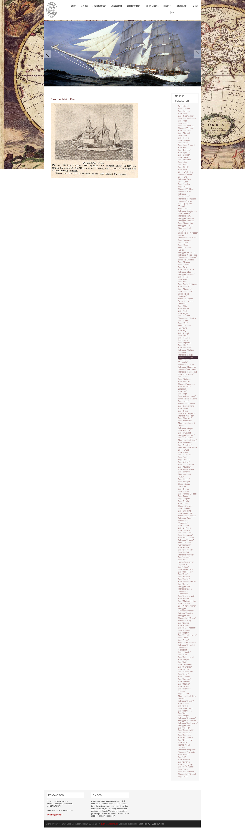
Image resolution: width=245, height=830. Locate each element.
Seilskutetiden (133, 5)
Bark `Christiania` (185, 291)
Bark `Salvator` (184, 508)
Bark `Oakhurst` (184, 433)
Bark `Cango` (183, 525)
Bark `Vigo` (183, 121)
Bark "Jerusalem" (185, 664)
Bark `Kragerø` (184, 111)
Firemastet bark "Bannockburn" (184, 544)
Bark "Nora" (183, 574)
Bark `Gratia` (183, 321)
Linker (195, 7)
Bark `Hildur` (183, 452)
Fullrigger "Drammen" (187, 718)
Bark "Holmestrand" (186, 596)
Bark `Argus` (183, 401)
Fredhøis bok (183, 106)
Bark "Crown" (183, 703)
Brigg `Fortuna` (184, 460)
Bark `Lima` (183, 345)
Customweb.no (158, 824)
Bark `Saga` (183, 165)
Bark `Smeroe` (184, 472)
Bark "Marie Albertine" (187, 601)
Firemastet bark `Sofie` (187, 238)
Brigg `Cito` (183, 177)
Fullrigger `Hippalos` (186, 435)
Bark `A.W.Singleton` (186, 413)
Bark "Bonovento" (185, 550)
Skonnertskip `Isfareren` (183, 295)
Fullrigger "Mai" (184, 586)
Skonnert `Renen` (185, 174)
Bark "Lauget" (184, 716)
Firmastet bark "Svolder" (184, 746)
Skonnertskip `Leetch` (187, 318)
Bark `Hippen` (184, 479)
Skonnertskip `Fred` (186, 357)
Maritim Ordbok (151, 5)
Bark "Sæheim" (184, 577)
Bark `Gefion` (183, 138)
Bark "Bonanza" (184, 735)
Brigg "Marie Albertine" (187, 642)
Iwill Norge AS (144, 824)
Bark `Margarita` (185, 289)
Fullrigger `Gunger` (186, 355)
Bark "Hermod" (184, 630)
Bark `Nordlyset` (185, 445)
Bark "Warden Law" (186, 772)
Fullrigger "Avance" (186, 540)
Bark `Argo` (183, 330)
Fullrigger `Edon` (185, 518)
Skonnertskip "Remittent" (183, 648)
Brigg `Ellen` (183, 182)
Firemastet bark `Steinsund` (184, 327)
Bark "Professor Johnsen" (184, 690)
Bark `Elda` (183, 306)
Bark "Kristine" (184, 599)
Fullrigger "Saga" (185, 589)
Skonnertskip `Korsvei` (187, 516)
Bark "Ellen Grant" (185, 708)
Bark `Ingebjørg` (185, 343)
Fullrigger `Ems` (184, 179)
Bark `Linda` (183, 408)
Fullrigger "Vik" (184, 616)
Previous (48, 54)
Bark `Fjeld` (183, 335)
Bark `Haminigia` (185, 455)
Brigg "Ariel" (183, 777)
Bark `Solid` (183, 170)
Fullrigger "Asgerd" (186, 555)
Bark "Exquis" (184, 623)
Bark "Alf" (182, 757)
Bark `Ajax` (182, 162)
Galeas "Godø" (184, 652)
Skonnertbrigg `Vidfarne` (184, 485)
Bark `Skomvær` (185, 418)
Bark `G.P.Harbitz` (185, 438)
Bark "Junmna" (184, 677)
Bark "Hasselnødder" (186, 628)
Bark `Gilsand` (184, 265)
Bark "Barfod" (183, 552)
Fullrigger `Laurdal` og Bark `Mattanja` (187, 212)
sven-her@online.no (55, 815)
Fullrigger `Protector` (186, 252)
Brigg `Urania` (184, 450)
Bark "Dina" (183, 742)
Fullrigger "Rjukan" (186, 701)
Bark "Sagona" (184, 603)
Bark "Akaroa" (184, 755)
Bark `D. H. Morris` (186, 374)
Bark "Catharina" (185, 667)
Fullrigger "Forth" (185, 725)
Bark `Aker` (183, 279)
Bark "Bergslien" (185, 733)
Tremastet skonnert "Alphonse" (186, 563)
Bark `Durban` (184, 286)
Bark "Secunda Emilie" (187, 581)
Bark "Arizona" (184, 557)
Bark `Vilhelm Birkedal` (187, 494)
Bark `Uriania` (184, 462)
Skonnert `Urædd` (185, 506)
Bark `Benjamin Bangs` (187, 284)
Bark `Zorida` (183, 496)
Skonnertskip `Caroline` (188, 399)
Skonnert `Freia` (185, 191)
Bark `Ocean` (183, 489)
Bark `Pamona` (184, 430)
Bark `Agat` (183, 311)
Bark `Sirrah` (183, 113)
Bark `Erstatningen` (186, 538)
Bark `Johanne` (184, 109)
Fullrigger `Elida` (185, 272)
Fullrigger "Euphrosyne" (188, 723)
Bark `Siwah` (183, 167)
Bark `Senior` (183, 457)
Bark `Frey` (183, 267)
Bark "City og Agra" (186, 764)
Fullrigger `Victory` (185, 428)
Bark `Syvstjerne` (185, 421)
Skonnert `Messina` (186, 260)
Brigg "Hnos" (183, 640)
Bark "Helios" (183, 674)
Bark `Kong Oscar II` (186, 145)
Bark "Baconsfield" (186, 730)
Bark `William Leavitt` (187, 396)
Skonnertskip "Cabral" (187, 774)
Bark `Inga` (182, 394)
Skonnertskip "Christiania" (183, 592)
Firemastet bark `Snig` (187, 440)
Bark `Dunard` (184, 333)
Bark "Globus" (184, 669)
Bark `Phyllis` (183, 313)
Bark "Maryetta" (184, 659)
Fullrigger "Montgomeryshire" (186, 609)
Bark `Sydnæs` (184, 152)
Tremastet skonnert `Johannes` (186, 302)
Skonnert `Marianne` (186, 384)
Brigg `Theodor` (184, 208)
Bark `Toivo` (183, 503)
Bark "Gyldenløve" (185, 672)
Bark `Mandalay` (185, 467)
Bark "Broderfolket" (186, 738)
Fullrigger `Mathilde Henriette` (186, 351)
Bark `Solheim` (184, 382)
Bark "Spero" (183, 584)
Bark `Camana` (184, 150)
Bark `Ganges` (184, 140)
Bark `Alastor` (184, 309)
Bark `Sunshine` (185, 511)
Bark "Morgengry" (185, 572)
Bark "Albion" (183, 567)
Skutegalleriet (182, 7)
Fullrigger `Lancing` (186, 218)
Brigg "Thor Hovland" (187, 606)
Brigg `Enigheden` (185, 172)
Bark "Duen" (183, 706)
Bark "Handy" (183, 625)
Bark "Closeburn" (185, 740)
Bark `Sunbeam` (185, 347)
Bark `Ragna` (183, 491)
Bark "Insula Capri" (186, 569)
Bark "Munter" (184, 684)
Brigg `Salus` (183, 245)
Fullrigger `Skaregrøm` (187, 367)
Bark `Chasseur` (185, 130)
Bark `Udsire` (183, 377)
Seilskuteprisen (99, 5)
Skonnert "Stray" (185, 621)
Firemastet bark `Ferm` (187, 447)
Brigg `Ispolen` (184, 184)
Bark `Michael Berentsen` (184, 134)
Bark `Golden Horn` (186, 269)
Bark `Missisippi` (185, 160)
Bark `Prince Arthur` (186, 469)
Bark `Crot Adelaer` (186, 116)
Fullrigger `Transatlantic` (184, 195)
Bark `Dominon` (184, 528)
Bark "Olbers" (183, 686)
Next (196, 54)
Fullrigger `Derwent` (186, 274)
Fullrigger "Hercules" (186, 645)
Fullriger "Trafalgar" (186, 613)
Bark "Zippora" (184, 638)
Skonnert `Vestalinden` (187, 369)
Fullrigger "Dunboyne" (187, 720)
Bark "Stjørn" (183, 769)
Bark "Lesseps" (184, 679)
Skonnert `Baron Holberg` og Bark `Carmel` (185, 203)
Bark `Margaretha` (185, 223)
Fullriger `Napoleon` (186, 416)
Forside (73, 5)
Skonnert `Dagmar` (186, 299)
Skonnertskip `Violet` (186, 404)
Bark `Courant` (184, 316)
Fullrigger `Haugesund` (187, 372)
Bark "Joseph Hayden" (187, 635)
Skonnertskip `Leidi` (186, 364)
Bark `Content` (184, 530)
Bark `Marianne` (185, 379)
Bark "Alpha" (183, 560)
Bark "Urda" (183, 655)
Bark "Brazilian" (184, 759)
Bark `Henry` (183, 277)
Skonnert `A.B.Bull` (186, 189)
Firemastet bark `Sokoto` (184, 249)
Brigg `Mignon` (184, 499)
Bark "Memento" (185, 681)
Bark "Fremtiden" (185, 711)
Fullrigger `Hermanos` (187, 199)
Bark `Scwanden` (185, 442)
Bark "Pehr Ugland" (186, 657)
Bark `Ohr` (182, 391)
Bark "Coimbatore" (186, 767)
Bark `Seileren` (184, 155)
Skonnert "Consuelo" (186, 752)
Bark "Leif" (182, 662)
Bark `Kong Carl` (185, 533)
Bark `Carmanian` (185, 535)
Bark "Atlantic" (184, 547)
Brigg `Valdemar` (185, 240)
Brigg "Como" (183, 694)
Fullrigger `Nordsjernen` (188, 255)
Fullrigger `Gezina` (186, 226)
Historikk (167, 7)
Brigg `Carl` (183, 323)
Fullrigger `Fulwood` (186, 221)
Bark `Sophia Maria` (186, 406)
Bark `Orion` (183, 411)
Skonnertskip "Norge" (187, 618)
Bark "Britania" (184, 762)
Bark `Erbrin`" (183, 143)
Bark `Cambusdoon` (186, 465)
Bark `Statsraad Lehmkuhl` (184, 388)
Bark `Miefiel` (183, 157)
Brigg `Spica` (183, 243)
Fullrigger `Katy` (184, 216)
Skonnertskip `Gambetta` (183, 522)
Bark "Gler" (182, 713)
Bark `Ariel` (183, 282)
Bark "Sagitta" (184, 579)
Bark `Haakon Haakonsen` (184, 339)
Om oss (84, 7)
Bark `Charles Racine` (187, 118)
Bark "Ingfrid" (183, 633)
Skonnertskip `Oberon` (187, 257)
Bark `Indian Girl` (185, 513)
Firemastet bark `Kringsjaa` (184, 229)
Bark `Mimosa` (184, 262)
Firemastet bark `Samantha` (184, 361)
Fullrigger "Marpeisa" (186, 750)
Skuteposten (116, 5)
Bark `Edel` (183, 147)
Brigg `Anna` (183, 187)
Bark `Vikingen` (184, 482)
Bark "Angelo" (184, 728)
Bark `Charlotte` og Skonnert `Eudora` (186, 127)
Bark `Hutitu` (183, 123)
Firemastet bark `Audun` (184, 475)
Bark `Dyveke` (184, 501)
